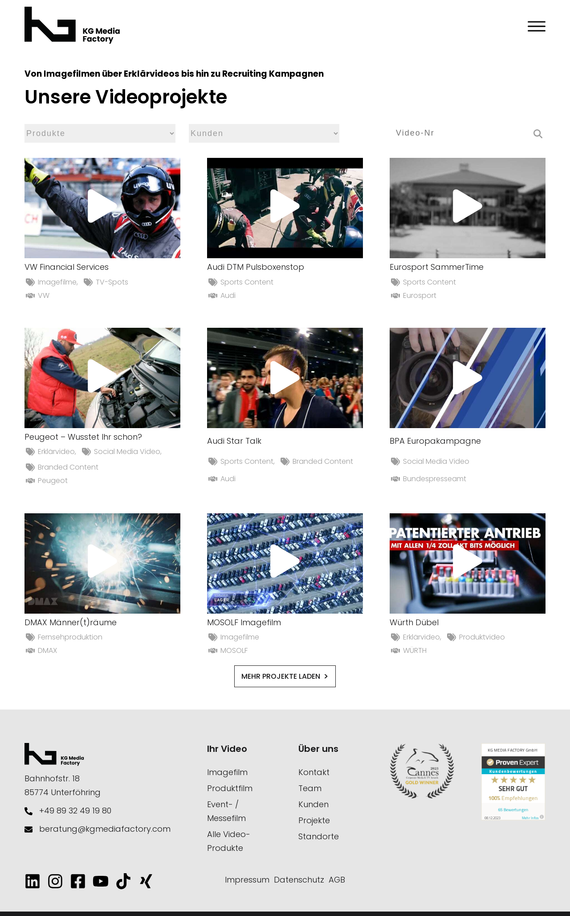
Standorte (318, 836)
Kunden (313, 804)
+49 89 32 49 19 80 (75, 810)
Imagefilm (227, 772)
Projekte (314, 820)
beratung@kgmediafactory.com (105, 828)
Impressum (247, 879)
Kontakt (314, 772)
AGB (337, 879)
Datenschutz (299, 879)
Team (310, 788)
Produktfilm (229, 788)
